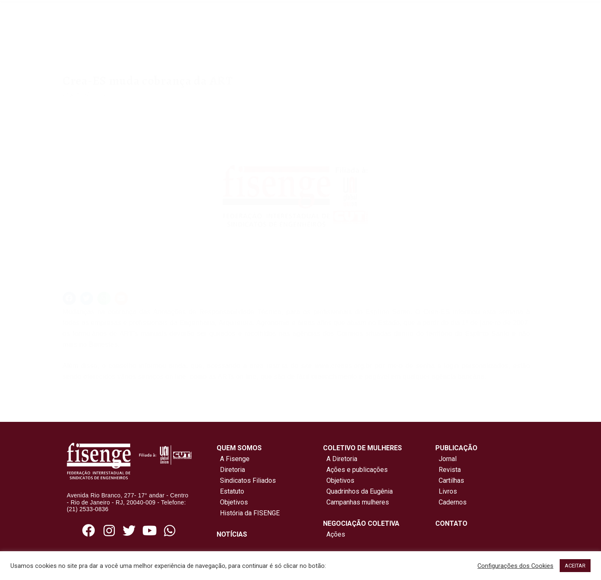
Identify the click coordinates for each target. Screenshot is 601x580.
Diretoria (231, 470)
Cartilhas (451, 480)
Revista (450, 470)
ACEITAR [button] (575, 565)
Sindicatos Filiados (246, 480)
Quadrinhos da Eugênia (358, 491)
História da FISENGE (248, 513)
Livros (448, 491)
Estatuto (230, 491)
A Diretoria (340, 459)
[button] (69, 298)
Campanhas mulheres (356, 502)
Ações (334, 534)
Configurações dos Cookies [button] (515, 566)
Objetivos (232, 502)
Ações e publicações (355, 470)
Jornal (448, 459)
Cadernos (453, 502)
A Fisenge (233, 459)
